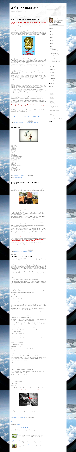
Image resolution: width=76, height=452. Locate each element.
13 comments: (22, 417)
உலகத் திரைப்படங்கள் (54, 106)
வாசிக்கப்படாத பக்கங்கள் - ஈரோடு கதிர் (19, 427)
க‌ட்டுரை (19, 418)
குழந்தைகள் (23, 418)
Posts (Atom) (18, 424)
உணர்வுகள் (52, 111)
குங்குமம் (51, 105)
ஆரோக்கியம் (16, 122)
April (52, 75)
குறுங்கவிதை (52, 94)
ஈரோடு (51, 99)
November (53, 64)
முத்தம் (20, 177)
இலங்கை (51, 93)
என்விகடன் (52, 109)
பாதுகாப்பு (35, 418)
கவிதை (15, 177)
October (52, 66)
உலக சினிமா (52, 107)
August (52, 69)
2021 (51, 34)
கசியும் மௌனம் (24, 8)
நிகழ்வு (31, 418)
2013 (51, 46)
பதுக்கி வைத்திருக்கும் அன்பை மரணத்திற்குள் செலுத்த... (56, 61)
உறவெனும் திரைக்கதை (54, 103)
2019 (51, 37)
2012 (51, 48)
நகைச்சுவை (28, 418)
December (53, 49)
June (52, 72)
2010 (51, 83)
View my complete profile (53, 24)
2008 (51, 86)
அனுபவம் (16, 418)
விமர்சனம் (36, 122)
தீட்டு (25, 122)
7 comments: (22, 120)
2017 (51, 40)
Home (29, 421)
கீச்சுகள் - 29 (53, 63)
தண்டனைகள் (29, 251)
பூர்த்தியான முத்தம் (16, 127)
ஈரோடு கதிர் (57, 18)
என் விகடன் (52, 113)
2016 (51, 42)
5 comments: (22, 175)
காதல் (18, 177)
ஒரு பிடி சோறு (19, 434)
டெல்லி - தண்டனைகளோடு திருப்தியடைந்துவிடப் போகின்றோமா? (56, 55)
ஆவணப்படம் (21, 122)
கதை (51, 114)
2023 (51, 31)
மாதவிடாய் (31, 122)
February (52, 78)
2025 (51, 28)
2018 (51, 39)
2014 (51, 45)
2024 (51, 30)
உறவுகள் (51, 97)
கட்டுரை (17, 251)
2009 (51, 84)
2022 (51, 33)
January (52, 80)
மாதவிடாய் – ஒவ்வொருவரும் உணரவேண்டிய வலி (25, 19)
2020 (51, 36)
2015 (51, 43)
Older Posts (43, 421)
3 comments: (22, 249)
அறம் (15, 251)
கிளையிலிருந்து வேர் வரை (54, 110)
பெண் (28, 122)
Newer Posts (14, 421)
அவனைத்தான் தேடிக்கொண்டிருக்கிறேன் (22, 256)
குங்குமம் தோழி (53, 115)
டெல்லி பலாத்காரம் (23, 251)
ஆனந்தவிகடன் (52, 95)
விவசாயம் (51, 119)
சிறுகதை (60, 118)
